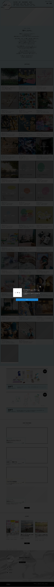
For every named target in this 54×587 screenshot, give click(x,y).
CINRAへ (27, 299)
